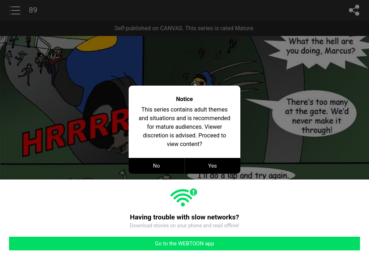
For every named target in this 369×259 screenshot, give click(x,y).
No (156, 166)
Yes (212, 166)
